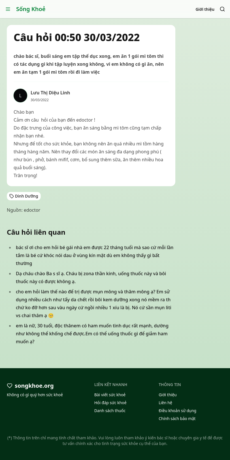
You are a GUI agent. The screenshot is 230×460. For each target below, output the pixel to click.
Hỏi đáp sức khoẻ (110, 402)
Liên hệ (165, 402)
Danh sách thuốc (109, 410)
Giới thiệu (204, 9)
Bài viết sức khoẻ (110, 394)
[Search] (222, 9)
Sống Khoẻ (31, 9)
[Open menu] (8, 9)
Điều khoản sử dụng (177, 410)
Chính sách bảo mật (177, 418)
